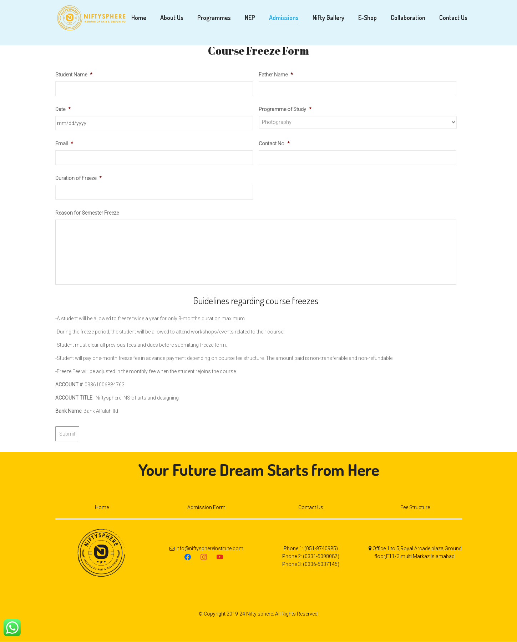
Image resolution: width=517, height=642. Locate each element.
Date (63, 111)
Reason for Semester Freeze (87, 214)
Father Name (276, 76)
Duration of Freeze (78, 179)
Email (64, 145)
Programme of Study (285, 111)
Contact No (274, 145)
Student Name (73, 76)
